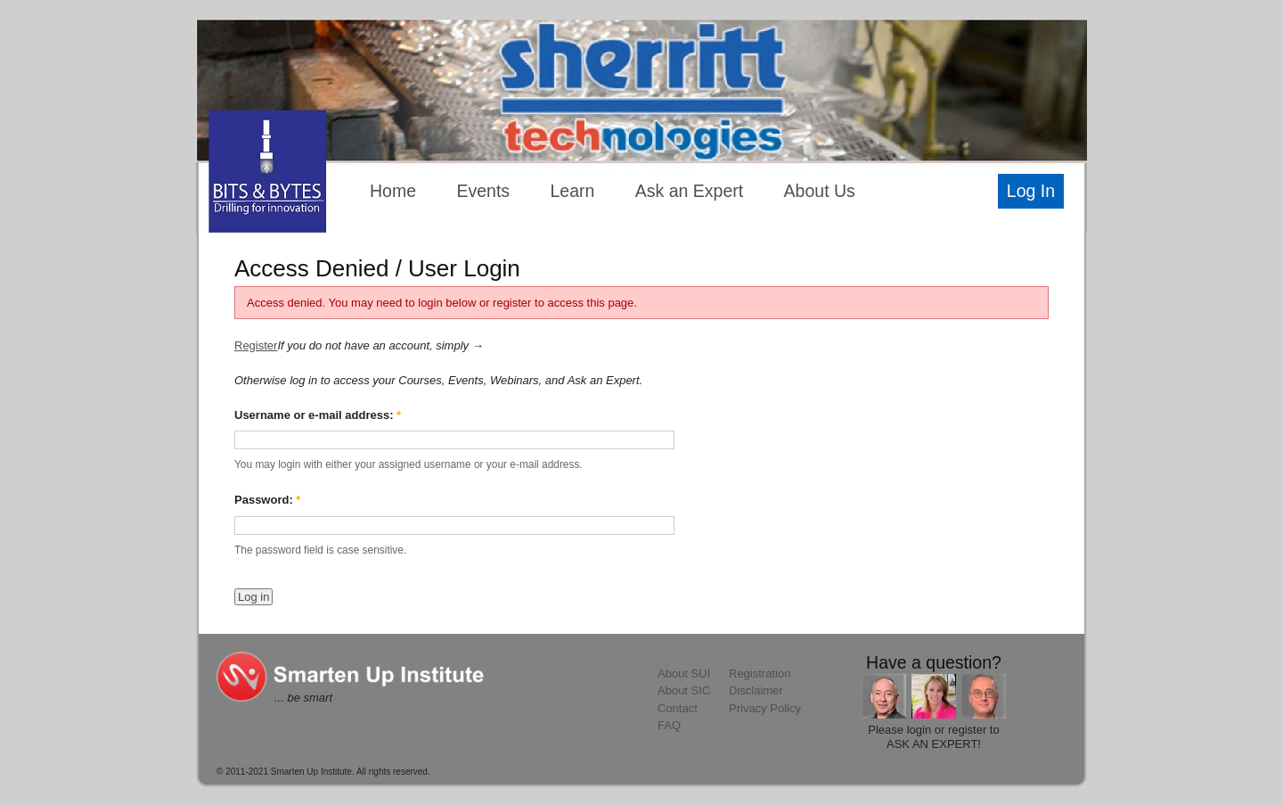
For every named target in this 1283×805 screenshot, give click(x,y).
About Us (819, 191)
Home (393, 191)
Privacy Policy (765, 708)
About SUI (684, 673)
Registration (759, 673)
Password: (267, 499)
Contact (678, 708)
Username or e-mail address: (317, 415)
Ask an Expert (689, 191)
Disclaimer (756, 690)
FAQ (669, 725)
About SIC (684, 690)
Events (483, 191)
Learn (573, 191)
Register (255, 345)
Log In (1031, 191)
